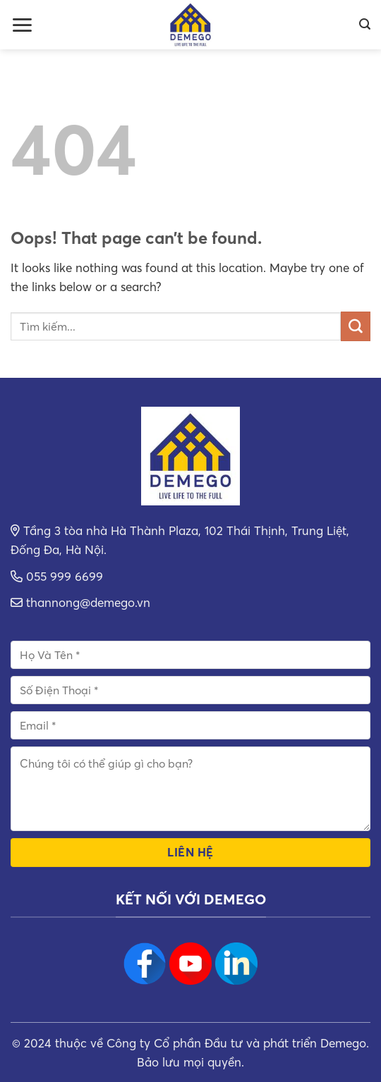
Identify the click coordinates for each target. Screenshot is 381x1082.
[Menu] (22, 25)
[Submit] (355, 326)
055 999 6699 (64, 576)
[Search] (364, 24)
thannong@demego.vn (88, 602)
